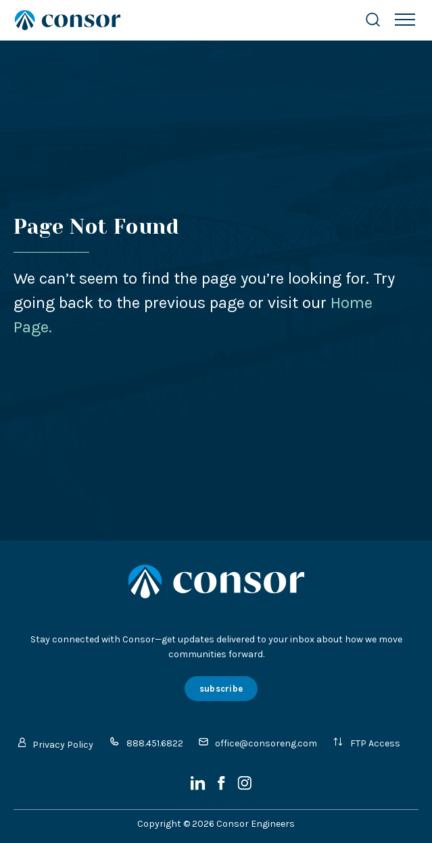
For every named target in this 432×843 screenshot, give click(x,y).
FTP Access (366, 742)
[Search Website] (373, 20)
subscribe (221, 689)
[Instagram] (244, 787)
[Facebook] (222, 787)
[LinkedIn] (199, 787)
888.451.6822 (146, 742)
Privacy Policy (56, 744)
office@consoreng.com (258, 742)
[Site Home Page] (175, 20)
